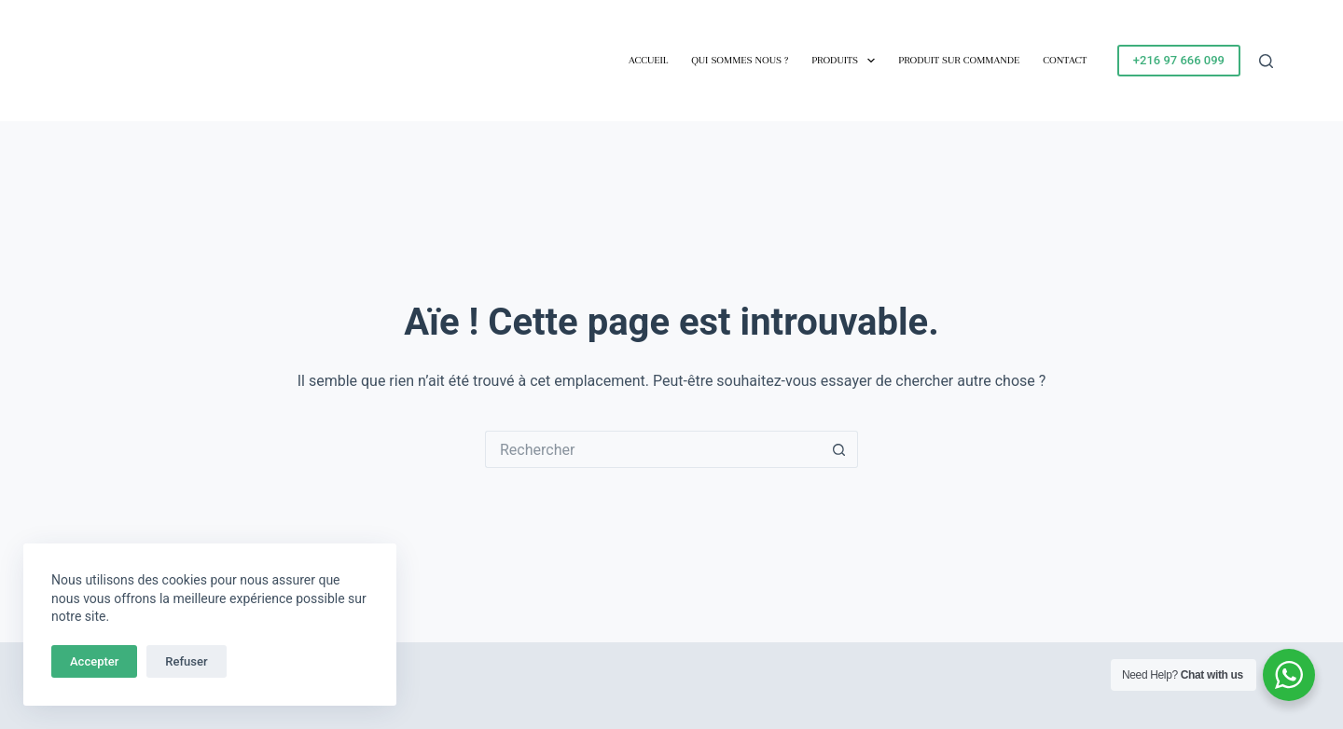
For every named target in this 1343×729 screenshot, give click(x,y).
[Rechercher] (1266, 61)
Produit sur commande (958, 60)
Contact (1065, 60)
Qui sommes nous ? (739, 60)
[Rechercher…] (653, 449)
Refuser (186, 661)
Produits (846, 60)
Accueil (648, 60)
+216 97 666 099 (1179, 60)
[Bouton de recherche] (839, 449)
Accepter (94, 661)
